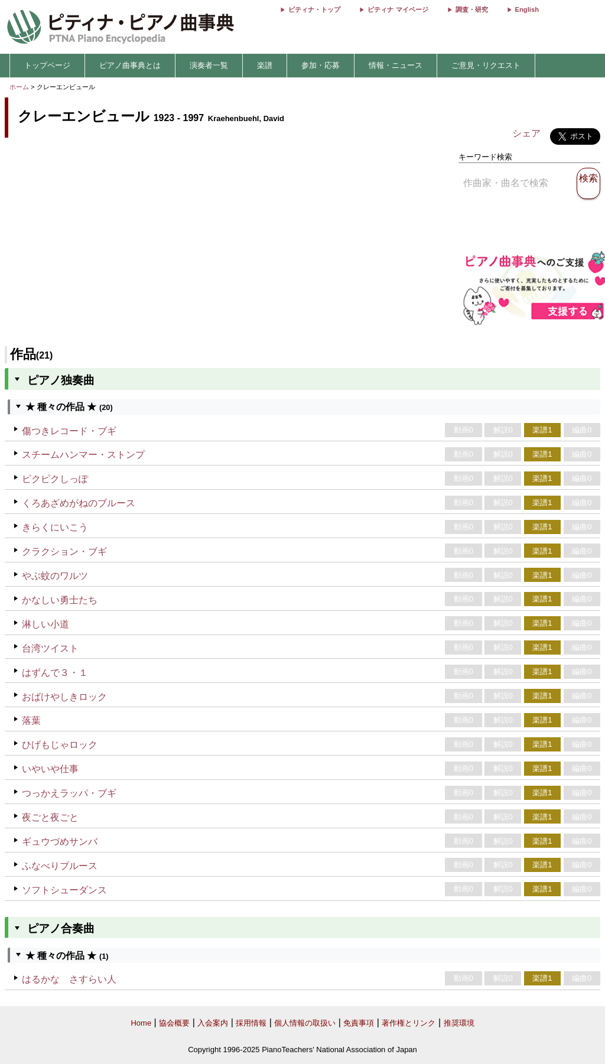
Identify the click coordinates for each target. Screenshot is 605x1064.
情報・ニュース (395, 65)
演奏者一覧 (209, 65)
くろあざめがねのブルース (78, 503)
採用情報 (251, 1023)
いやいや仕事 (50, 769)
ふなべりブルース (59, 866)
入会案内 (212, 1023)
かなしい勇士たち (59, 600)
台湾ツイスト (50, 648)
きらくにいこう (55, 527)
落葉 (31, 720)
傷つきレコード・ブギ (69, 431)
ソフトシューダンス (64, 890)
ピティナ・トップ (314, 9)
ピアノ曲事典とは (130, 65)
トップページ (47, 65)
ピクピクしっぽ (55, 479)
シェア (526, 133)
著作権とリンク (408, 1023)
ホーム (19, 86)
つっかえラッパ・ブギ (69, 793)
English (527, 9)
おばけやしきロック (64, 697)
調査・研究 (472, 9)
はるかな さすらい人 (69, 979)
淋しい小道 (45, 624)
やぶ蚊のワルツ (55, 576)
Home (141, 1023)
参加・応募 (320, 65)
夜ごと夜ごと (50, 817)
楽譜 (264, 65)
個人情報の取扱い (305, 1023)
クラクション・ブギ (64, 551)
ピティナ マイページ (397, 9)
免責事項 (358, 1023)
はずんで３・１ (55, 673)
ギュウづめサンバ (59, 842)
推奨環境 (459, 1023)
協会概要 (174, 1023)
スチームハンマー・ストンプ (83, 455)
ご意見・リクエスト (486, 65)
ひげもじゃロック (59, 745)
